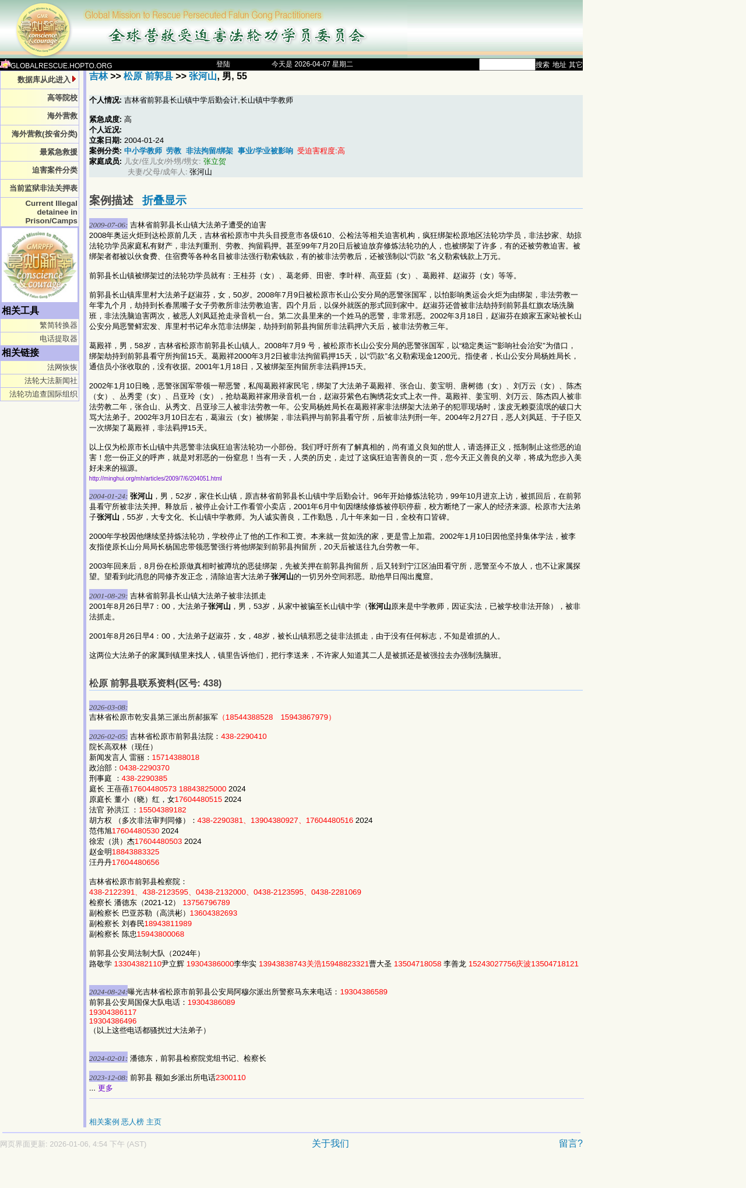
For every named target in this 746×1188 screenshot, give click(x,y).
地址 (559, 65)
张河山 (203, 76)
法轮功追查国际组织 (43, 394)
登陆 (223, 64)
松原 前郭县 (148, 76)
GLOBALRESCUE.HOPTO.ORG (56, 66)
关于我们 (330, 1143)
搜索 (543, 65)
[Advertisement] (250, 1174)
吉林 (98, 76)
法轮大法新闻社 (51, 380)
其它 (576, 65)
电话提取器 (59, 338)
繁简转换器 (59, 325)
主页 (153, 1121)
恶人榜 (132, 1121)
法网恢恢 (62, 367)
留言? (571, 1143)
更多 (105, 1088)
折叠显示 (164, 200)
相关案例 (104, 1121)
